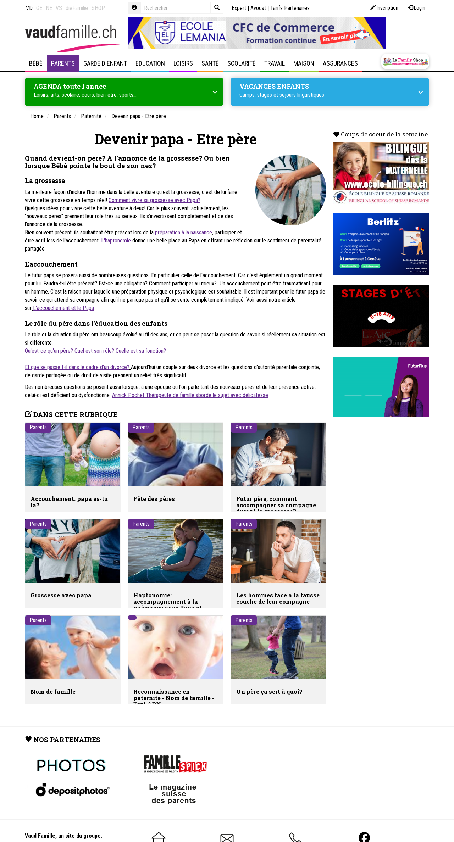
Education (150, 63)
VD (29, 8)
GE (39, 8)
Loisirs (183, 63)
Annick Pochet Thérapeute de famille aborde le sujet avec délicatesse (190, 395)
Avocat (258, 8)
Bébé (36, 63)
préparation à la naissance (183, 232)
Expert (239, 8)
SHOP (98, 8)
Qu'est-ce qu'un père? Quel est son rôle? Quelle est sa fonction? (95, 350)
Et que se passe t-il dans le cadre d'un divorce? (77, 367)
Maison (303, 63)
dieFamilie (77, 8)
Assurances (340, 63)
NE (49, 8)
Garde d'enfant (105, 63)
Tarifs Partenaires (290, 8)
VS (59, 8)
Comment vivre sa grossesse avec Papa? (154, 200)
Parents (63, 63)
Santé (210, 63)
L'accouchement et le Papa (63, 308)
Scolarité (241, 63)
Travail (274, 63)
